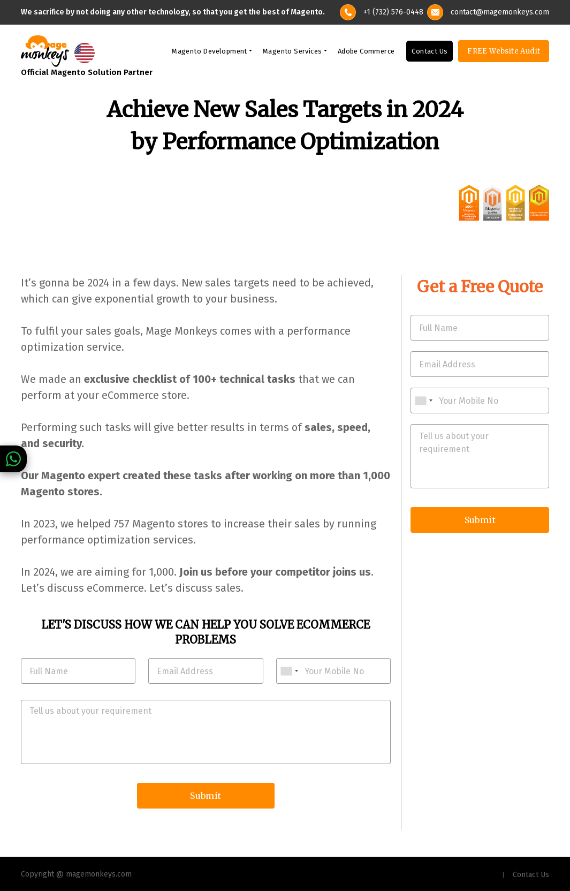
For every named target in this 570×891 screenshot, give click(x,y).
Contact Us (429, 51)
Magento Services (292, 51)
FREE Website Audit (503, 51)
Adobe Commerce (366, 51)
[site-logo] (45, 50)
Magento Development (209, 51)
